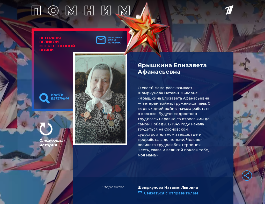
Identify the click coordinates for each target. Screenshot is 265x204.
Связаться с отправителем (171, 193)
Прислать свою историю (115, 40)
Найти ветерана (60, 96)
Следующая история (52, 142)
